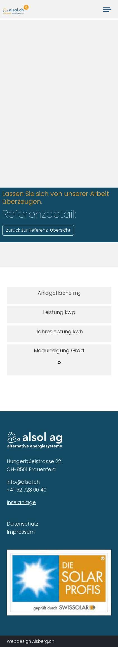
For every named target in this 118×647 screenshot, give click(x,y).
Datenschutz (22, 523)
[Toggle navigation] (107, 9)
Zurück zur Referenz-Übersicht (38, 230)
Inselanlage (21, 502)
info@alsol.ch (23, 481)
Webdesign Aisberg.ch (30, 641)
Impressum (21, 531)
